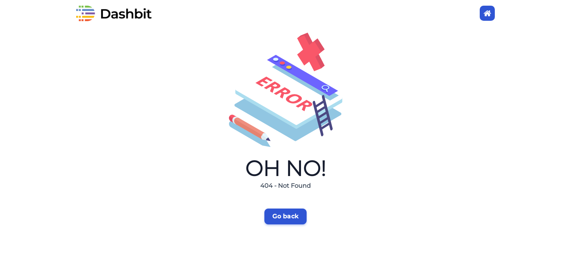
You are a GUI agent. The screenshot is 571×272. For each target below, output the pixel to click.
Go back (285, 216)
